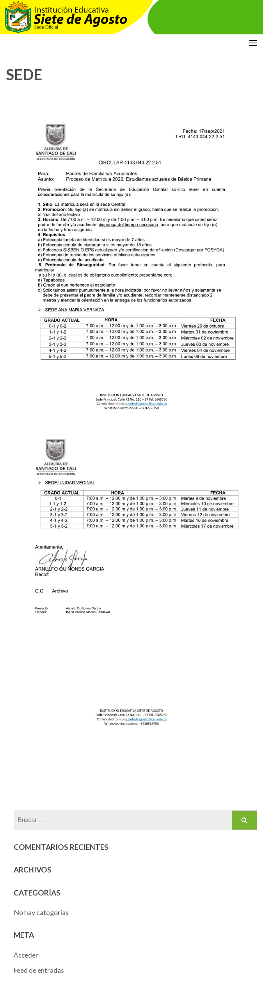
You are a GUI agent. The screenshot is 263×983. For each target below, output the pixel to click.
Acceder (26, 955)
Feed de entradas (39, 970)
